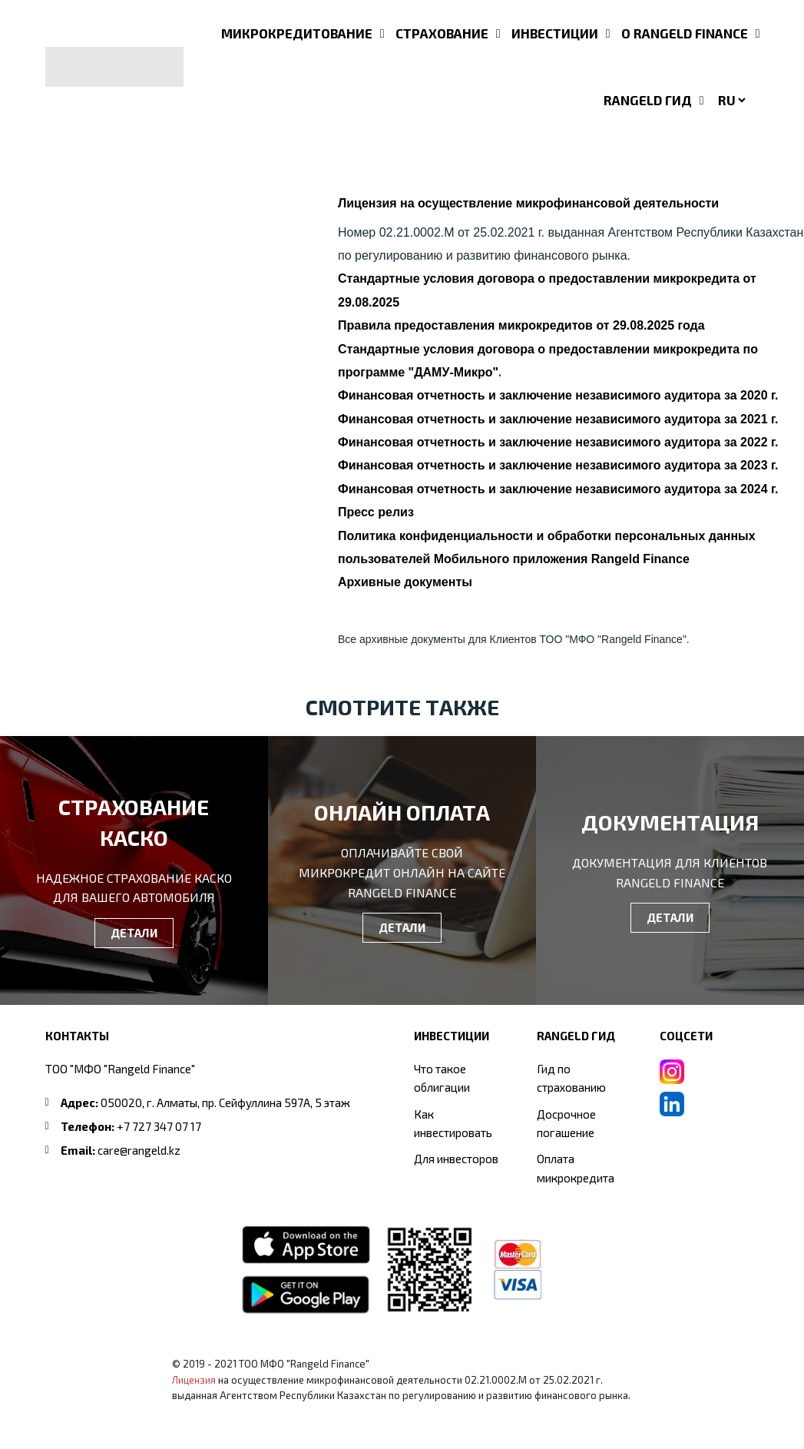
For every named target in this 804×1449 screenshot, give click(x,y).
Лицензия (194, 1380)
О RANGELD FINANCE (684, 33)
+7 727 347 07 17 (159, 1126)
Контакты (77, 1036)
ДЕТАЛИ (134, 933)
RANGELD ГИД (648, 100)
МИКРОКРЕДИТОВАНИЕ (296, 33)
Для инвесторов (456, 1159)
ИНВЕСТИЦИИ (554, 33)
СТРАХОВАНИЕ (441, 33)
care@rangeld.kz (139, 1150)
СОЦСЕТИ (686, 1036)
